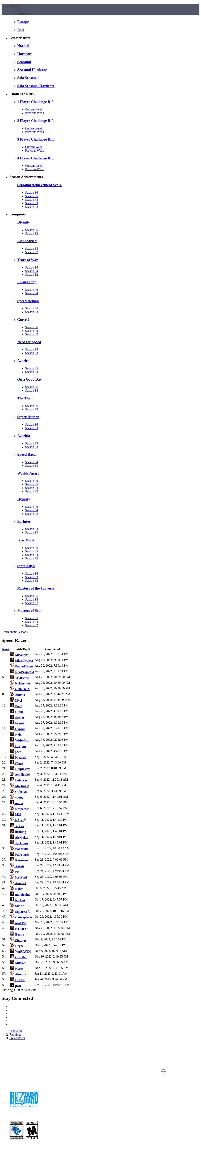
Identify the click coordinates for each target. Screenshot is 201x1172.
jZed (15, 751)
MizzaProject (21, 660)
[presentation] (16, 14)
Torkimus (19, 843)
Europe (23, 22)
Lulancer (18, 780)
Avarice (23, 361)
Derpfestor (20, 769)
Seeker (17, 717)
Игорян (18, 746)
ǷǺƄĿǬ (18, 820)
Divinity (23, 222)
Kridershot (20, 683)
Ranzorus (19, 860)
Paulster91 (19, 854)
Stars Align (26, 566)
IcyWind (18, 877)
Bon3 (16, 706)
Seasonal (24, 62)
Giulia (17, 712)
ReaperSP (19, 808)
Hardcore (24, 54)
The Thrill (25, 398)
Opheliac (18, 791)
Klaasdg (18, 757)
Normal (23, 46)
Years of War (27, 260)
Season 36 (31, 192)
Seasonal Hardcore (32, 70)
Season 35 (31, 196)
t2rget (16, 763)
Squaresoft (20, 911)
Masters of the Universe (36, 588)
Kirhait (17, 900)
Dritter (17, 980)
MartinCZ (19, 786)
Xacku (17, 866)
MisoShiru (19, 655)
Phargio (18, 940)
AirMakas (19, 837)
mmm (16, 803)
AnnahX (18, 883)
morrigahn (20, 894)
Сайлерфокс (21, 917)
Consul (17, 729)
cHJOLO (18, 928)
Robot (16, 888)
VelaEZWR (20, 677)
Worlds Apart (28, 473)
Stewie (17, 906)
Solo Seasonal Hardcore (36, 86)
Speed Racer (27, 454)
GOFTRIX (20, 689)
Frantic (17, 723)
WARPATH (20, 951)
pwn (15, 985)
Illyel (16, 700)
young (16, 797)
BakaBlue (19, 849)
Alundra (18, 974)
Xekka (17, 826)
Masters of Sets (29, 610)
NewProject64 (22, 672)
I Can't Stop (27, 282)
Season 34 (31, 199)
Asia (20, 30)
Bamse (17, 934)
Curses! (23, 319)
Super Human (28, 417)
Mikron (17, 963)
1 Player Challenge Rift (35, 102)
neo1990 (18, 923)
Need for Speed (29, 342)
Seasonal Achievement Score (39, 185)
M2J (15, 814)
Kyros (16, 968)
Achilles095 (20, 774)
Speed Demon (28, 301)
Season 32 (31, 206)
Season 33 (31, 203)
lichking (18, 831)
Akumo (17, 694)
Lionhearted (27, 241)
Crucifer (18, 957)
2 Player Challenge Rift (35, 121)
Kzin (16, 734)
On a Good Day (29, 379)
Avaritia (23, 436)
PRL (15, 871)
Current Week (34, 109)
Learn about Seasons (14, 632)
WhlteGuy (19, 740)
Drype (17, 946)
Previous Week (34, 113)
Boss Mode (25, 540)
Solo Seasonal (28, 78)
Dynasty (23, 499)
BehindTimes (21, 666)
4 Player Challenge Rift (35, 158)
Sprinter (24, 521)
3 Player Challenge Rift (35, 139)
